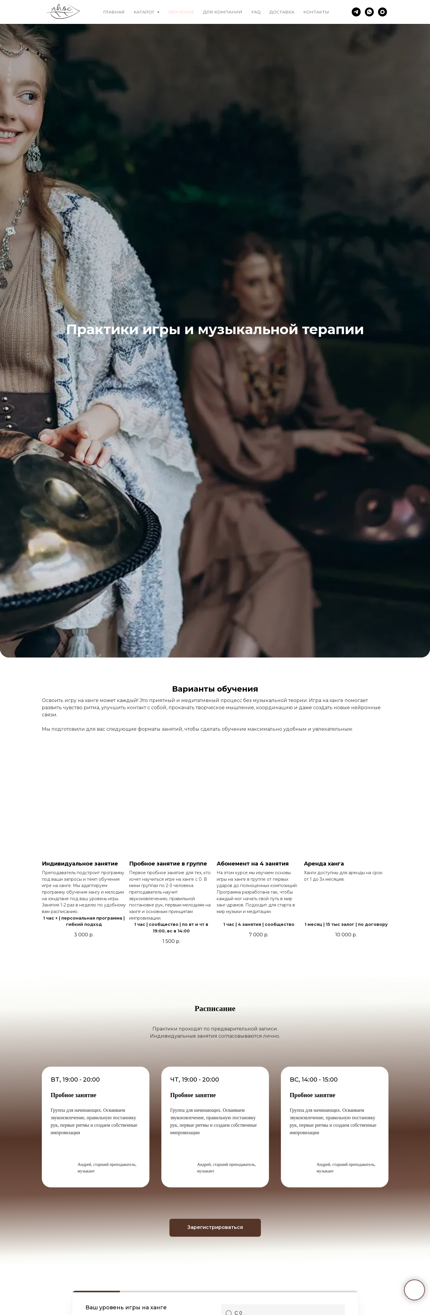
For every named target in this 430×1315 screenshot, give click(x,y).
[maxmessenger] (382, 11)
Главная (114, 12)
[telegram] (356, 11)
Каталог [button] (145, 12)
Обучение (181, 12)
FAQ (256, 12)
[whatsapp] (369, 11)
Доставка (282, 12)
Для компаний (222, 12)
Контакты (316, 12)
